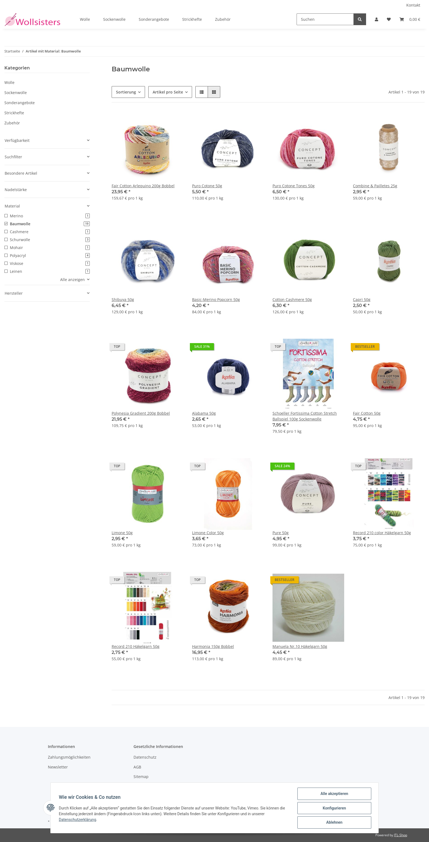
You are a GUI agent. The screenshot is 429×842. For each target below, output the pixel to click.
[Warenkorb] (410, 19)
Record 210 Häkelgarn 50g (136, 646)
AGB (137, 767)
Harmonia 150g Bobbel (213, 646)
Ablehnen (334, 822)
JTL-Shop (400, 835)
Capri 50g (361, 299)
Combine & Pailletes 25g (375, 185)
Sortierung (126, 92)
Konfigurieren (333, 808)
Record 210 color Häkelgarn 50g (382, 532)
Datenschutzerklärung (78, 820)
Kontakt (413, 5)
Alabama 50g (204, 413)
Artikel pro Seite (168, 92)
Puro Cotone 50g (207, 185)
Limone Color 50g (208, 532)
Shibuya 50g (123, 299)
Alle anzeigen (72, 279)
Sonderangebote (19, 102)
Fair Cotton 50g (367, 413)
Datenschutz (145, 757)
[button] (376, 19)
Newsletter (58, 767)
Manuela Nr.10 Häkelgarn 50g (300, 646)
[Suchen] (325, 19)
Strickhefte (14, 112)
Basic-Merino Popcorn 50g (216, 299)
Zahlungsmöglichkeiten (69, 757)
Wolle (9, 82)
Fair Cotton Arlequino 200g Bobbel (143, 185)
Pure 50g (281, 532)
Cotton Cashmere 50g (292, 299)
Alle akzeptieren (333, 794)
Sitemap (141, 776)
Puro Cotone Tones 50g (294, 185)
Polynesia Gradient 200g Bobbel (141, 413)
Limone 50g (122, 532)
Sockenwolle (15, 92)
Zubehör (12, 122)
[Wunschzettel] (388, 19)
